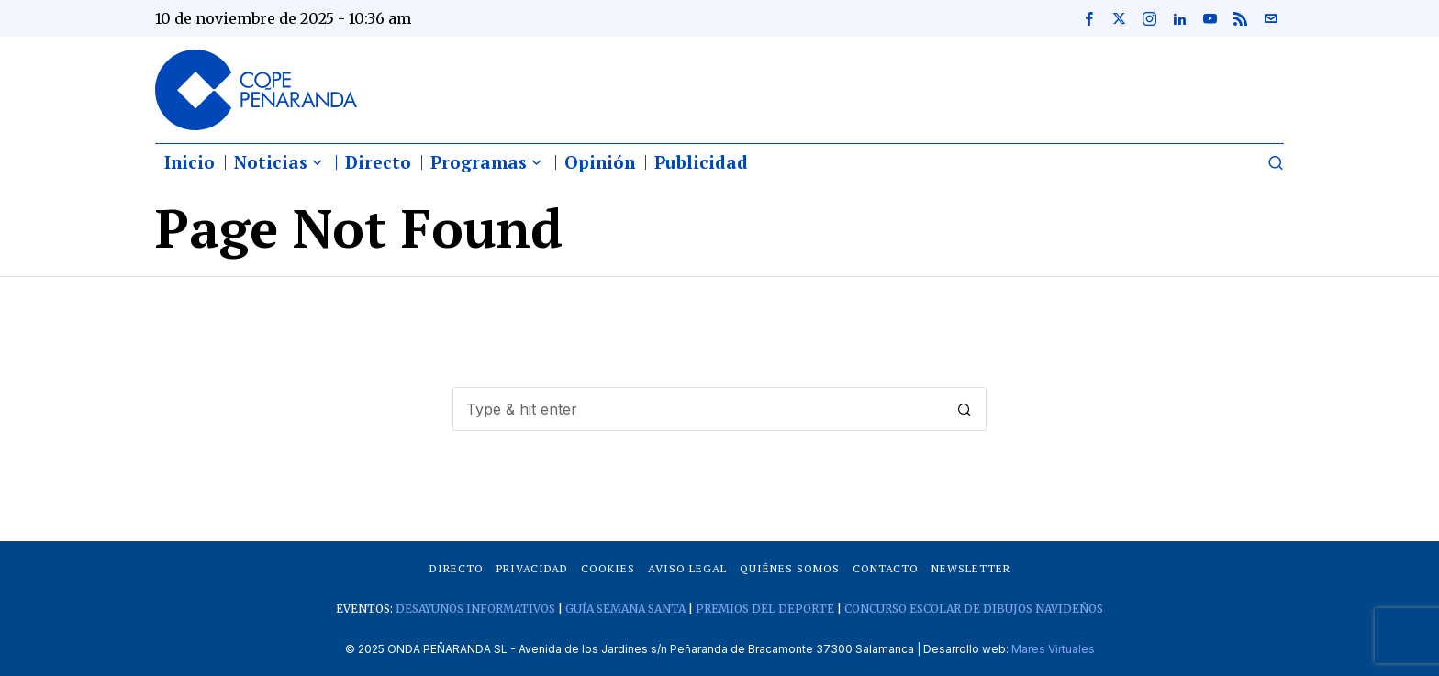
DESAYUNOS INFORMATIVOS (475, 608)
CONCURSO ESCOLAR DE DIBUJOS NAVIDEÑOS (973, 608)
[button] (965, 409)
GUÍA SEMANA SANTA (625, 608)
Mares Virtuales (1053, 649)
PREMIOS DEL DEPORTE (765, 608)
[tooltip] (1088, 18)
